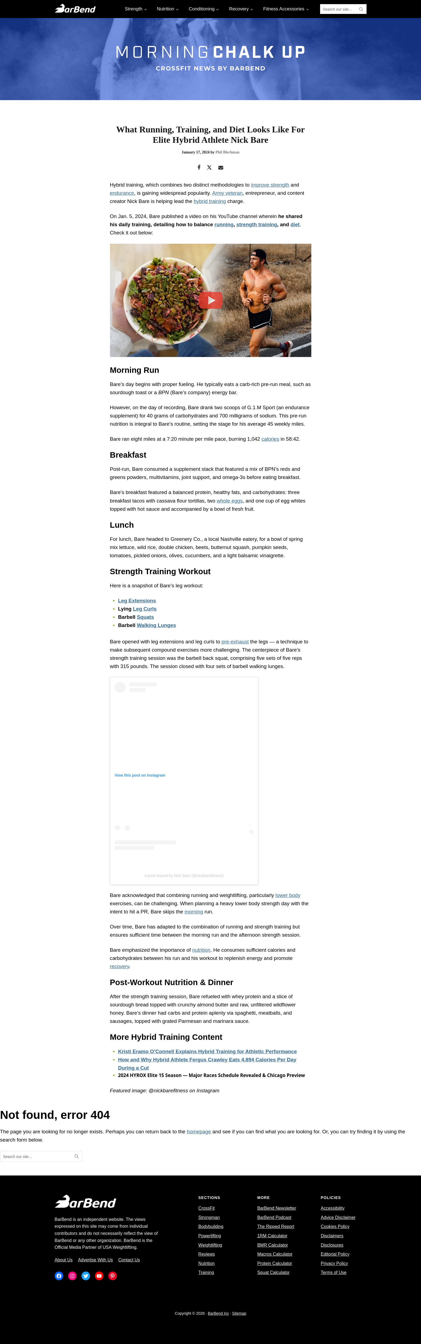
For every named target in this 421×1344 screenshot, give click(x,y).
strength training (256, 224)
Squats (145, 617)
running (224, 224)
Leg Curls (144, 609)
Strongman (209, 1217)
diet (295, 224)
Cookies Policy (335, 1226)
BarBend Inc (218, 1313)
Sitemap (239, 1313)
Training (206, 1272)
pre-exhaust (235, 642)
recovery (119, 966)
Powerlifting (209, 1235)
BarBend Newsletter (276, 1208)
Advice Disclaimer (338, 1217)
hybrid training (210, 201)
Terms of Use (333, 1272)
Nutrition (206, 1263)
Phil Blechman (228, 152)
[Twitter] (209, 168)
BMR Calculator (272, 1245)
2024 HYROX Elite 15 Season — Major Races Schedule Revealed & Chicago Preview (211, 1075)
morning (194, 912)
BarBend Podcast (274, 1217)
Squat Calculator (273, 1272)
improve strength (270, 185)
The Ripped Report (275, 1226)
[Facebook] (199, 168)
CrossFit (206, 1208)
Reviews (206, 1254)
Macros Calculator (274, 1254)
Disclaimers (332, 1235)
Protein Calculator (274, 1263)
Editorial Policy (335, 1254)
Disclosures (332, 1245)
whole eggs (230, 501)
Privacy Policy (334, 1263)
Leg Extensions (137, 600)
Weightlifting (210, 1245)
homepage (199, 1131)
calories (270, 439)
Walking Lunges (156, 625)
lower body (287, 895)
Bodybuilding (210, 1226)
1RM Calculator (272, 1235)
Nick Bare (138, 201)
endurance (122, 193)
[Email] (220, 168)
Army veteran (227, 193)
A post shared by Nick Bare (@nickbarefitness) (184, 875)
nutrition (201, 950)
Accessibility (332, 1208)
